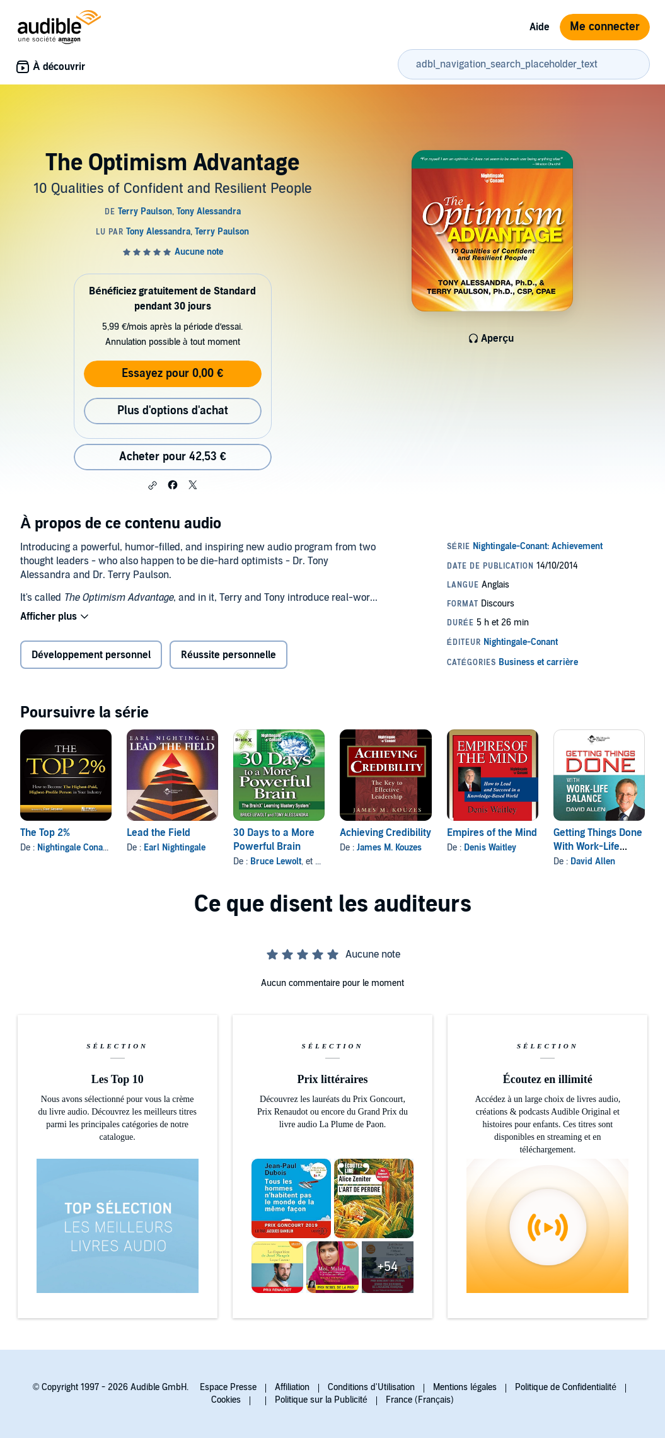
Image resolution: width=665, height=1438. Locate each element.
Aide (539, 27)
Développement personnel (91, 655)
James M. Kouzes (389, 847)
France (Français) (420, 1400)
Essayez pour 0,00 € (172, 373)
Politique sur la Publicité (321, 1400)
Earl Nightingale (174, 847)
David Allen (592, 861)
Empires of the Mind (492, 832)
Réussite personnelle (228, 655)
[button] (152, 485)
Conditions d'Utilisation (371, 1387)
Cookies (226, 1400)
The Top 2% (45, 832)
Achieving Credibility (385, 832)
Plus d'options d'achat (172, 410)
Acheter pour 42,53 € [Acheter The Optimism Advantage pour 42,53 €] (172, 456)
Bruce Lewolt (275, 861)
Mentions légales (465, 1387)
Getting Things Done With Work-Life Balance (597, 846)
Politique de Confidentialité (565, 1387)
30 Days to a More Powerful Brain (274, 839)
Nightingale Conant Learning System (108, 847)
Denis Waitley (490, 847)
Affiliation (292, 1387)
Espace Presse (228, 1387)
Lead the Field (158, 832)
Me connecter (605, 26)
